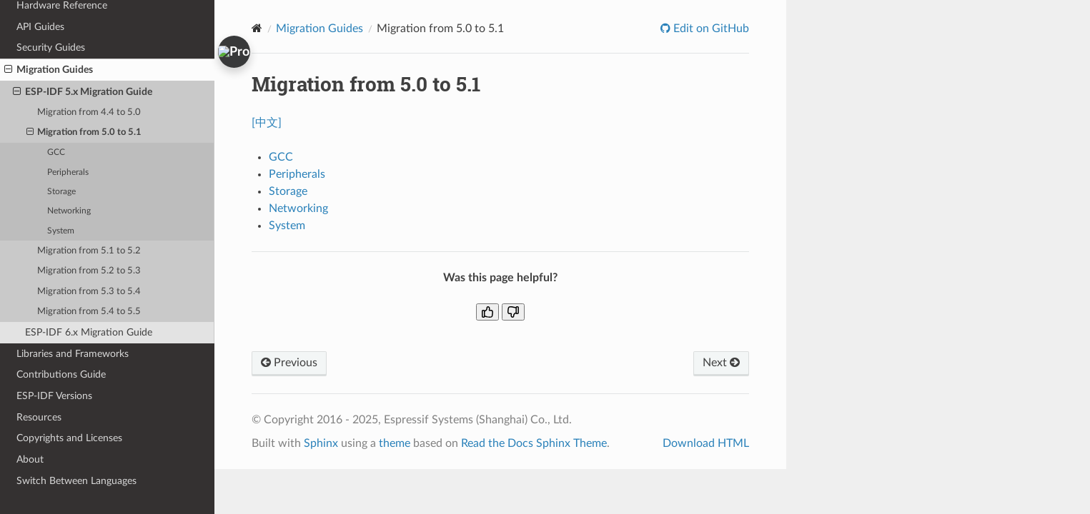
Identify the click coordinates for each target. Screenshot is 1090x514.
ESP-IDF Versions (54, 395)
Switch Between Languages (76, 480)
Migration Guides (48, 70)
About (30, 459)
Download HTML (706, 443)
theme (394, 443)
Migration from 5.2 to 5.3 (89, 271)
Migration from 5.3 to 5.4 (89, 291)
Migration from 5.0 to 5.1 (84, 132)
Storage (61, 192)
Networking (69, 211)
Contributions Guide (61, 374)
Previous (289, 362)
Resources (38, 417)
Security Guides (50, 47)
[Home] (257, 28)
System (60, 231)
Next (721, 362)
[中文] (267, 122)
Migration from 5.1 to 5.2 (89, 251)
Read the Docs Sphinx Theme (534, 443)
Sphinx (321, 443)
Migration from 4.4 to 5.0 (89, 112)
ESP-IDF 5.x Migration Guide (82, 92)
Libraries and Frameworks (72, 353)
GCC (56, 152)
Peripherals (68, 172)
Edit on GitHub (709, 28)
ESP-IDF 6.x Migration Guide (88, 332)
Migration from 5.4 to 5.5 (89, 311)
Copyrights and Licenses (69, 438)
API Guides (40, 26)
